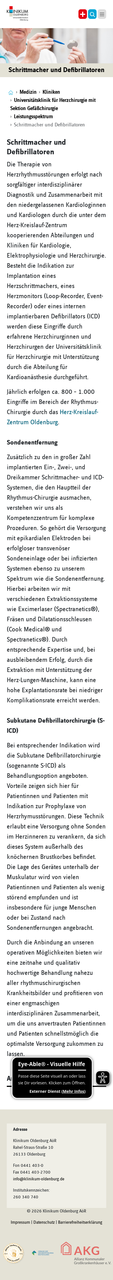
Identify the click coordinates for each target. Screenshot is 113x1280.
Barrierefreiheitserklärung (80, 1222)
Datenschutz (44, 1222)
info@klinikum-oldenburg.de (38, 1179)
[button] (92, 14)
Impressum (20, 1222)
